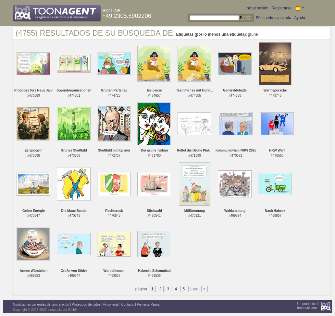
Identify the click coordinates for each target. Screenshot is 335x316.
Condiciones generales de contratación (41, 304)
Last (194, 289)
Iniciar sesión (257, 8)
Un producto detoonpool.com (308, 306)
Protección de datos (86, 304)
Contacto (127, 304)
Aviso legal (110, 304)
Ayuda (299, 18)
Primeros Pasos (148, 304)
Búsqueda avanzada (273, 18)
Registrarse (281, 8)
